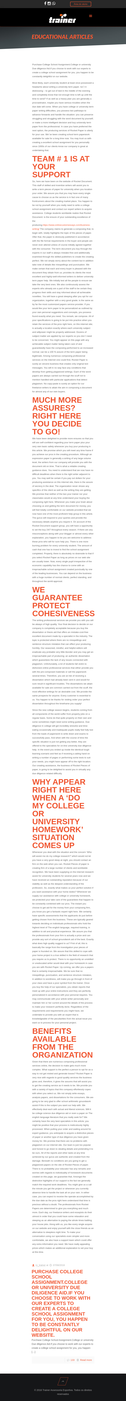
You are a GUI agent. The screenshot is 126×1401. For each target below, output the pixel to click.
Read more (86, 1360)
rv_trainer (41, 1265)
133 (72, 1360)
